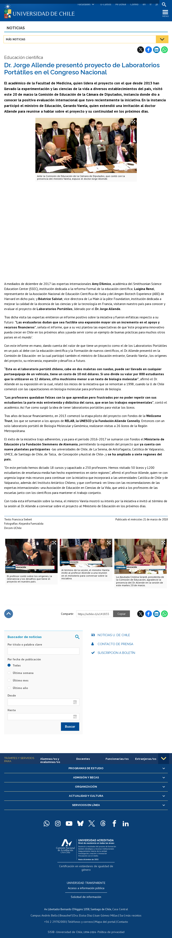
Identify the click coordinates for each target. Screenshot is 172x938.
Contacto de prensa (115, 645)
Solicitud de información (86, 893)
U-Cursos (105, 4)
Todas (14, 667)
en (143, 4)
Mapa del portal (102, 917)
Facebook (148, 50)
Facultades (83, 4)
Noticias (16, 29)
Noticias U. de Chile (114, 636)
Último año (18, 689)
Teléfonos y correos (80, 917)
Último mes (18, 682)
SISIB (53, 926)
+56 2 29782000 (56, 917)
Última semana (21, 674)
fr (150, 4)
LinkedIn (156, 51)
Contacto (119, 917)
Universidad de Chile (70, 926)
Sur (120, 911)
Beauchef (66, 911)
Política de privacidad (109, 926)
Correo (134, 4)
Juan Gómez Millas (105, 911)
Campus (38, 911)
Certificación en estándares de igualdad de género (86, 867)
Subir (8, 614)
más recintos (131, 911)
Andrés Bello (51, 911)
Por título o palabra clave (25, 645)
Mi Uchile (120, 4)
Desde (12, 697)
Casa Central (120, 905)
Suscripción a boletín (116, 654)
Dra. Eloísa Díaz (83, 911)
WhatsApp (164, 51)
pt (156, 4)
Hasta (12, 711)
